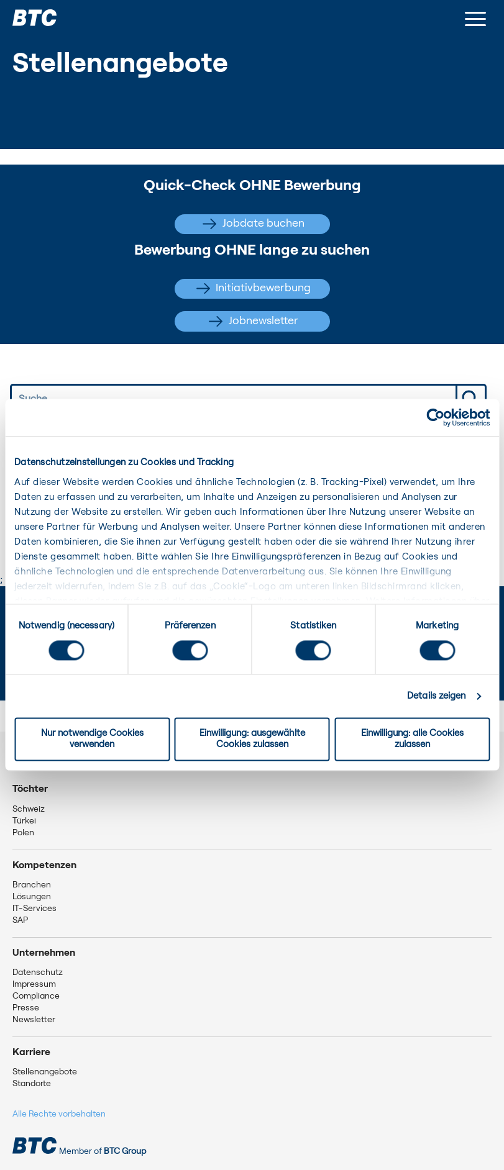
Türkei (24, 821)
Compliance (36, 996)
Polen (23, 832)
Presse (25, 1008)
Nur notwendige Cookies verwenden (92, 739)
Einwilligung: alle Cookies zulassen (412, 739)
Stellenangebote (44, 1072)
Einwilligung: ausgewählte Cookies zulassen (252, 739)
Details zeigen (436, 696)
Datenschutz (37, 972)
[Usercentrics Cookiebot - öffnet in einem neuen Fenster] (435, 417)
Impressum (34, 984)
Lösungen (31, 896)
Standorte (31, 1083)
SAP (20, 920)
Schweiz (28, 809)
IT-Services (34, 908)
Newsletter (33, 1019)
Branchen (31, 885)
